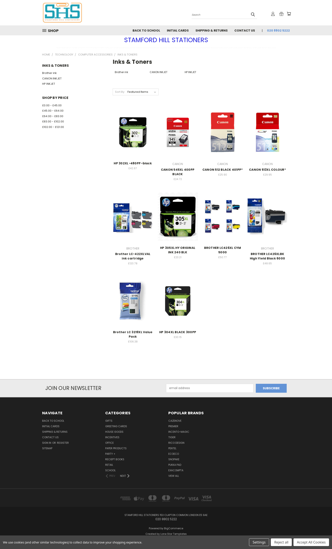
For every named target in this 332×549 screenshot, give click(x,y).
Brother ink (49, 73)
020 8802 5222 (278, 30)
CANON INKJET (52, 78)
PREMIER (173, 426)
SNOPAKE (173, 459)
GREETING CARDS (116, 426)
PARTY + (110, 454)
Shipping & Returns (211, 30)
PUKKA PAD (174, 465)
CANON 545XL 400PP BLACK (177, 172)
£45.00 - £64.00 (53, 111)
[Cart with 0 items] (289, 14)
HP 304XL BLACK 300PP (177, 332)
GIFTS (108, 421)
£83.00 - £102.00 (53, 121)
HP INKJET (48, 84)
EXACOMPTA (175, 470)
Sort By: (120, 92)
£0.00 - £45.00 (52, 105)
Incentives (112, 437)
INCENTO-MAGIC (178, 432)
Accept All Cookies (311, 542)
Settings (259, 542)
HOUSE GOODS (114, 432)
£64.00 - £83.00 (52, 116)
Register (63, 443)
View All (173, 476)
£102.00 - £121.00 (53, 127)
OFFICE (109, 443)
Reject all (281, 542)
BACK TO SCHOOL (146, 30)
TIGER (172, 437)
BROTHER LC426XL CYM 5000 (222, 250)
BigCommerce (173, 528)
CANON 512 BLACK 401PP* (222, 170)
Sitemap (47, 448)
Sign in (47, 443)
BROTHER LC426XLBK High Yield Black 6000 (267, 256)
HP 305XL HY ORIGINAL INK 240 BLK (177, 250)
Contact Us (244, 30)
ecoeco (173, 454)
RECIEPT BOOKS (114, 459)
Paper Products (116, 448)
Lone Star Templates (173, 534)
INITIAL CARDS (178, 30)
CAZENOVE (174, 421)
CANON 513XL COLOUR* (267, 170)
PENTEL (172, 448)
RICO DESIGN (176, 443)
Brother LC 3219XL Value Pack (133, 334)
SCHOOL (110, 470)
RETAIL (109, 465)
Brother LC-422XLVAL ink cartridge (133, 256)
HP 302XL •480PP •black (133, 163)
